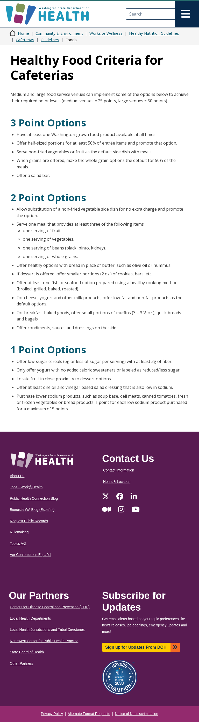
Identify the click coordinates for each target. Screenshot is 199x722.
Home (23, 33)
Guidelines (50, 39)
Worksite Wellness (106, 33)
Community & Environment (59, 33)
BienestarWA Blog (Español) (32, 510)
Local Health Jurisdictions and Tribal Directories (47, 630)
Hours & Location (116, 482)
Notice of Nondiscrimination (136, 714)
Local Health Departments (30, 618)
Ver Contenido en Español (30, 555)
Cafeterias (25, 39)
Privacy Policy (52, 714)
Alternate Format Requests (89, 714)
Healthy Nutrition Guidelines (154, 33)
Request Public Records (29, 521)
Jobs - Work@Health (26, 487)
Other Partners (21, 664)
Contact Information (118, 470)
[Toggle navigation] (187, 14)
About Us (17, 476)
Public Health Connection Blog (34, 499)
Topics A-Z (18, 544)
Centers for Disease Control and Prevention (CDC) (50, 607)
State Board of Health (27, 652)
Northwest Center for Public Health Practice (44, 641)
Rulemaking (19, 532)
